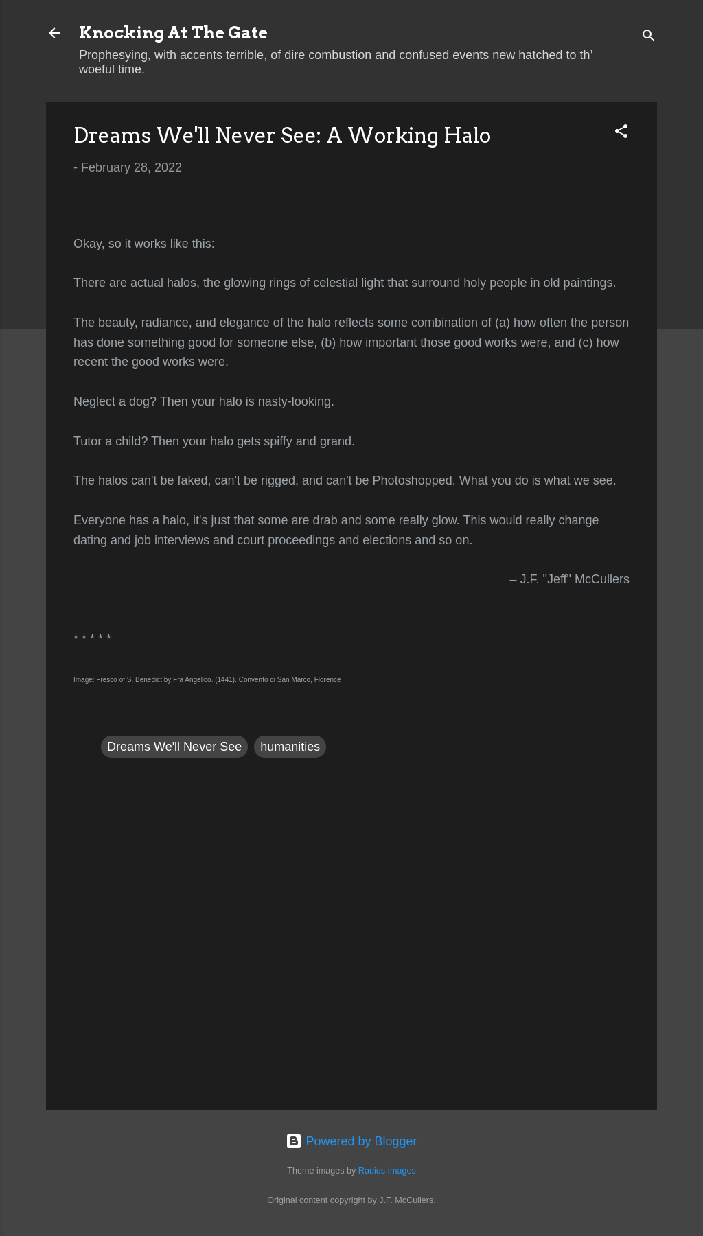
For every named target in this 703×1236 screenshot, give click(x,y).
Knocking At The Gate (173, 33)
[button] (621, 133)
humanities (290, 747)
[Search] (649, 37)
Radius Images (387, 1171)
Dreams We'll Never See (174, 747)
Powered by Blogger (351, 1141)
